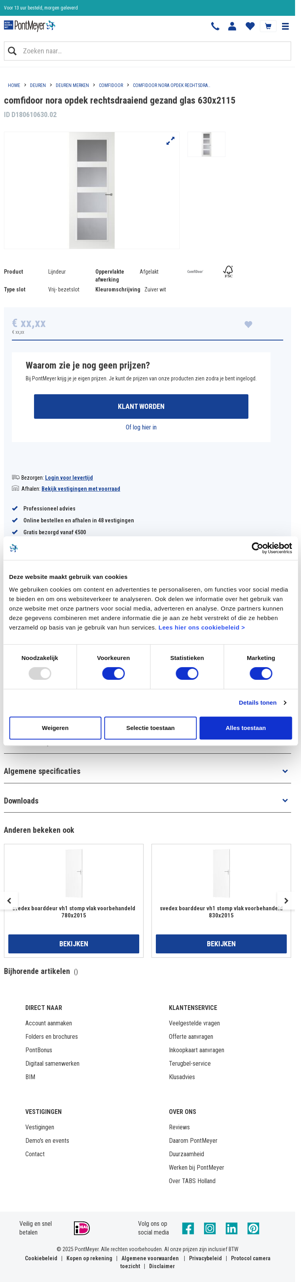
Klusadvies (182, 1077)
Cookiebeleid (41, 1258)
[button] (285, 26)
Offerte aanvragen (191, 1036)
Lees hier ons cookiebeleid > (202, 627)
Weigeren (55, 727)
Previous (9, 901)
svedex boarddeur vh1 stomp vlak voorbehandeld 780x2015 (73, 912)
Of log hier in (141, 427)
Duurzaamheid (186, 1154)
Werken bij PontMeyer (196, 1167)
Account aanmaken (48, 1023)
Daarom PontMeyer (193, 1140)
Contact (35, 1154)
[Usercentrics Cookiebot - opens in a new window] (257, 548)
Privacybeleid (205, 1258)
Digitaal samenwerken (52, 1063)
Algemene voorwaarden (150, 1258)
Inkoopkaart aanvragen (196, 1050)
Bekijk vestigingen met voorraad (81, 489)
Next (286, 901)
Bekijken (73, 944)
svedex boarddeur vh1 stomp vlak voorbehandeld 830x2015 (221, 912)
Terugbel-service (190, 1063)
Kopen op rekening (89, 1258)
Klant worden (141, 406)
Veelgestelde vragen (194, 1023)
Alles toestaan (245, 727)
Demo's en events (47, 1140)
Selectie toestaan (150, 727)
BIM (30, 1077)
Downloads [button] (21, 801)
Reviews (179, 1127)
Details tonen (257, 702)
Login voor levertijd (69, 478)
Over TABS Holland (192, 1181)
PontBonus (38, 1050)
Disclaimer (162, 1266)
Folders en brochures (51, 1036)
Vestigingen (39, 1127)
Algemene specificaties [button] (42, 771)
